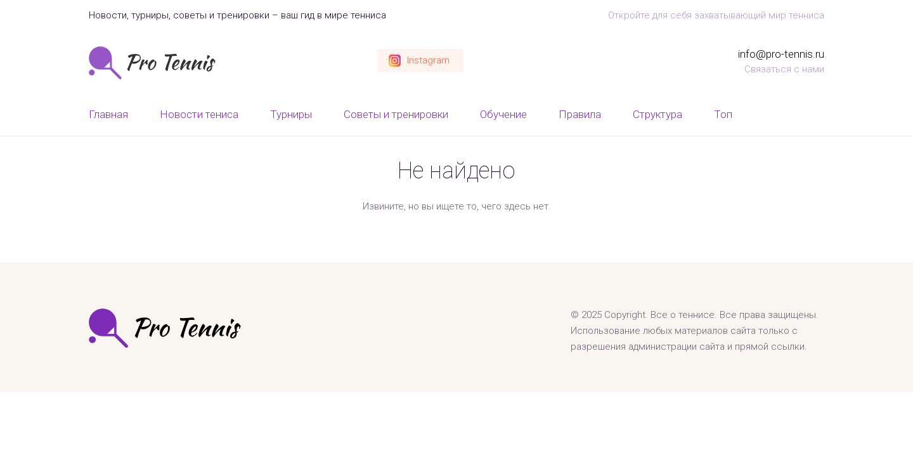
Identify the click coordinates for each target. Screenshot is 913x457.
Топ (723, 114)
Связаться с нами (784, 69)
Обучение (503, 114)
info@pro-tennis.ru (781, 54)
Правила (580, 114)
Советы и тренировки (396, 114)
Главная (108, 114)
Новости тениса (199, 114)
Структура (657, 114)
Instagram (428, 60)
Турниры (291, 114)
